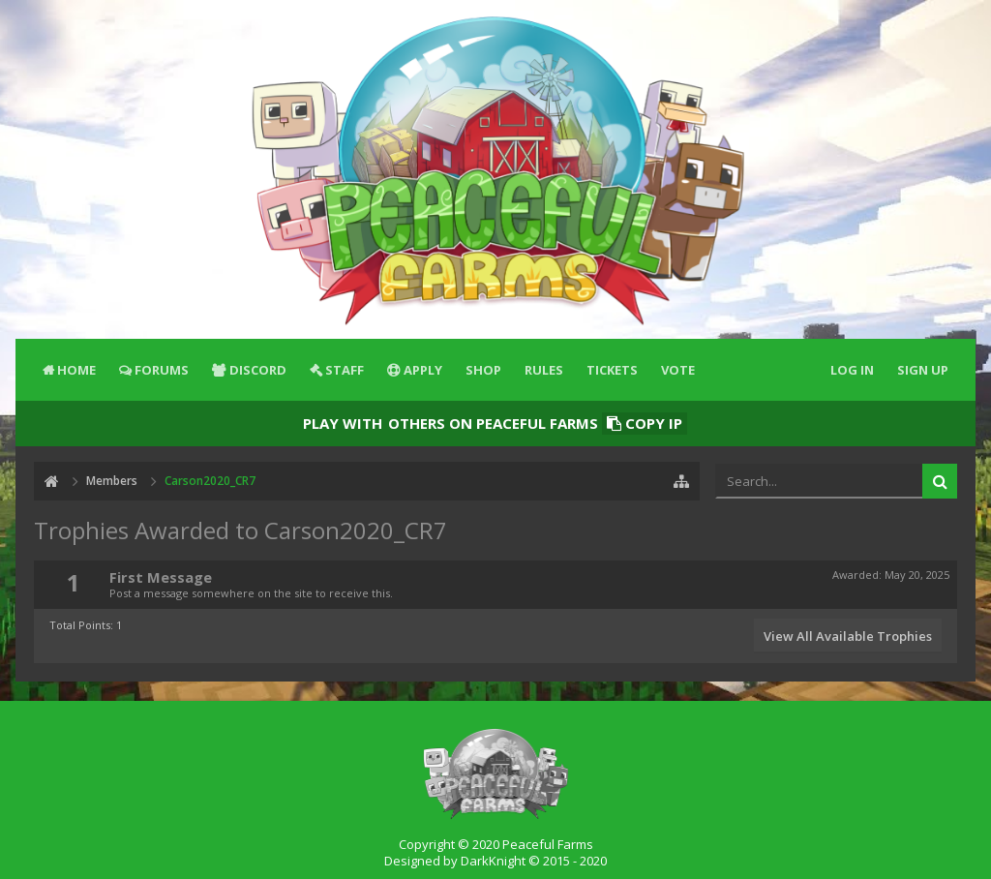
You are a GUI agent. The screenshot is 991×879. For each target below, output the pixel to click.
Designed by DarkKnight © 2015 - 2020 (495, 860)
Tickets (612, 370)
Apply (423, 370)
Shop (483, 370)
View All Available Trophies (848, 636)
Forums (162, 370)
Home (76, 370)
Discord (257, 370)
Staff (344, 370)
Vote (678, 370)
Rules (544, 370)
